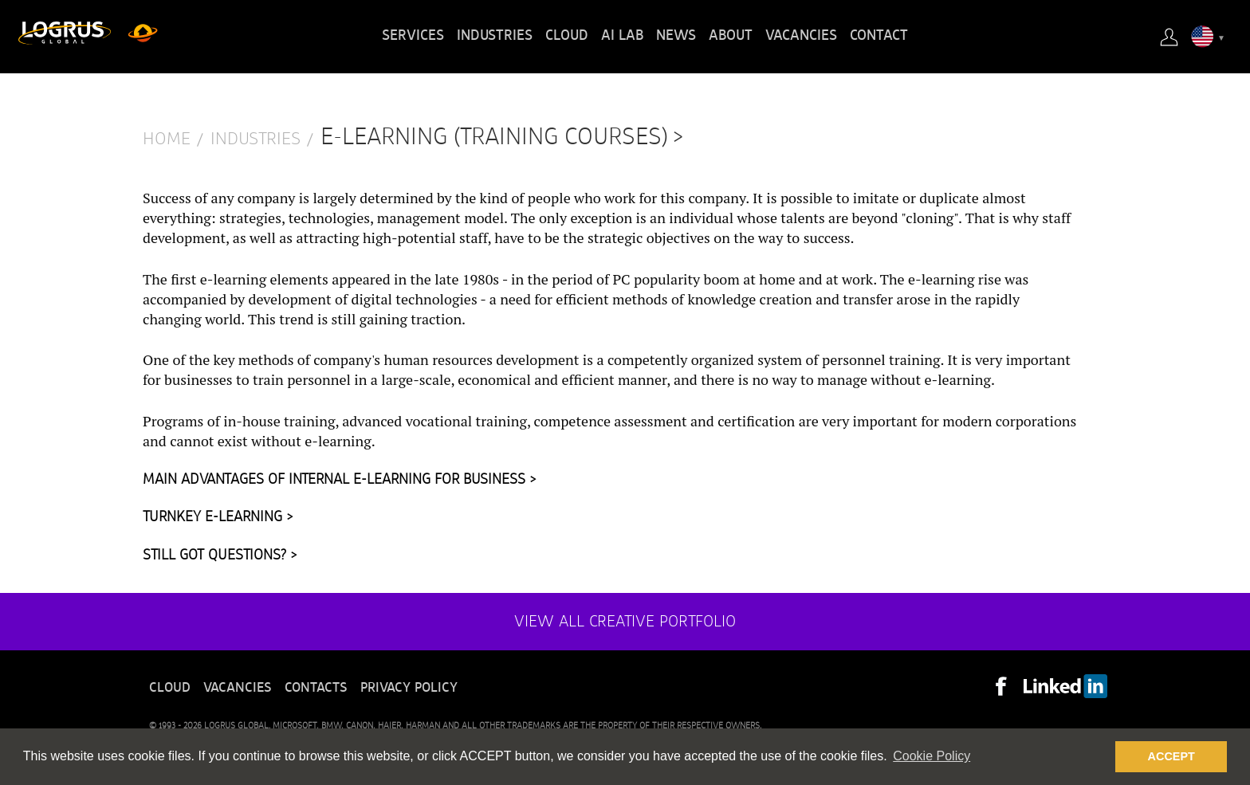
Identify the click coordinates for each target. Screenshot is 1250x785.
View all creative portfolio (625, 622)
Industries (495, 36)
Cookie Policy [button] (931, 756)
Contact (879, 36)
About (731, 36)
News (676, 36)
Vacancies (801, 36)
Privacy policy (409, 687)
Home (167, 139)
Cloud (566, 36)
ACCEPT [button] (1171, 756)
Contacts (316, 687)
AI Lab (622, 36)
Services (413, 36)
